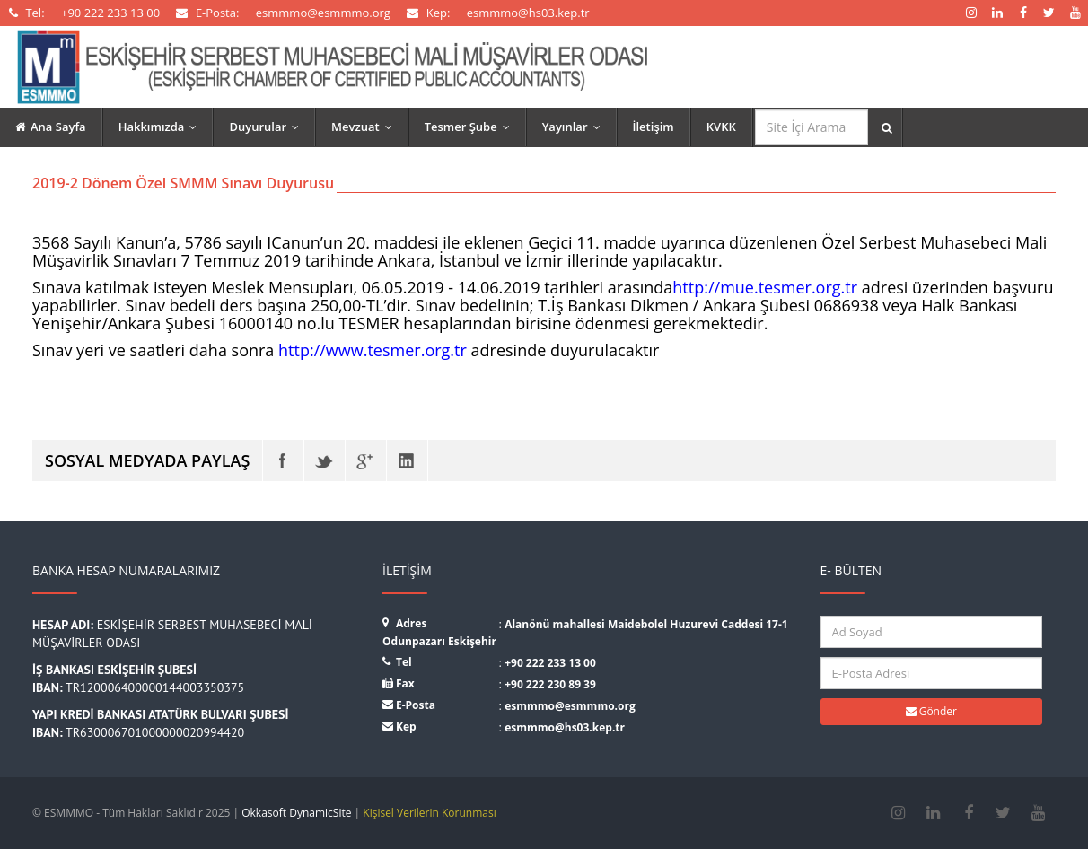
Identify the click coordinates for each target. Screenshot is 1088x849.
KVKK (721, 126)
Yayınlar (575, 126)
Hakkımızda (162, 126)
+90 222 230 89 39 (550, 684)
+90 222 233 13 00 (550, 662)
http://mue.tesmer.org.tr (764, 287)
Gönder (931, 711)
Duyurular (268, 126)
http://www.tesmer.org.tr (372, 350)
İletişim (653, 126)
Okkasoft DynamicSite (296, 812)
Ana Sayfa (50, 126)
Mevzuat (365, 126)
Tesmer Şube (471, 126)
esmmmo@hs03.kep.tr (565, 727)
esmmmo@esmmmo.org (570, 705)
